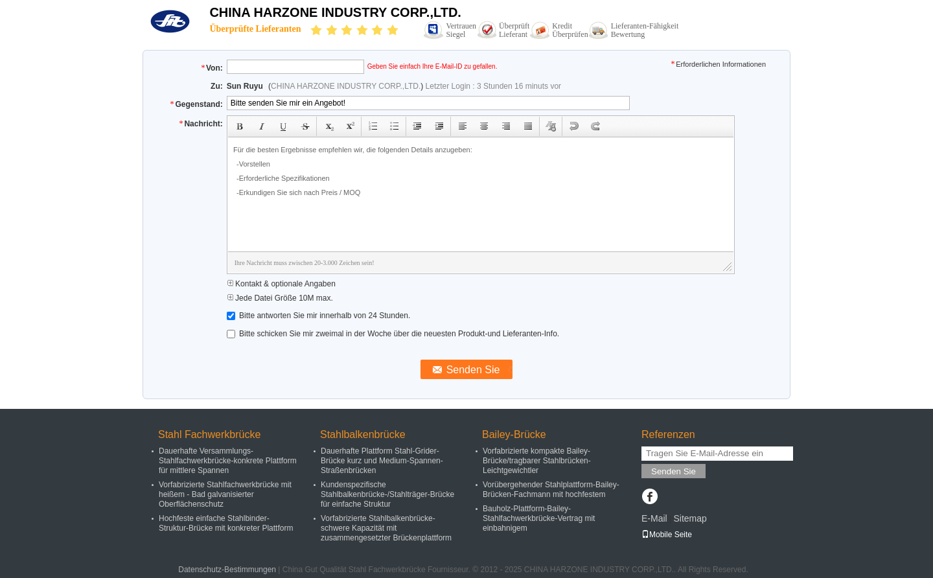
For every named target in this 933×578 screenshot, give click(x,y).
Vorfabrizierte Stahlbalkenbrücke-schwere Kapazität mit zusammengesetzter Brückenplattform (386, 528)
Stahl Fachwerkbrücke (209, 434)
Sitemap (689, 518)
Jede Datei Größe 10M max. (280, 298)
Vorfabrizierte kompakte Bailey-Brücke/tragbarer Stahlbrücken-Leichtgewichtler (537, 460)
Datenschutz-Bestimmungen (227, 569)
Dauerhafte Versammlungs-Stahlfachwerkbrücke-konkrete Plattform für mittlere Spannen (228, 460)
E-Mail (654, 518)
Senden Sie (673, 471)
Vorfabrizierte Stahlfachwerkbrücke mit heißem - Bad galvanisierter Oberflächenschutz (225, 494)
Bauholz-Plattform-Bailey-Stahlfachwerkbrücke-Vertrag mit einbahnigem (539, 518)
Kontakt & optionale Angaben (281, 283)
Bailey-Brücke (514, 434)
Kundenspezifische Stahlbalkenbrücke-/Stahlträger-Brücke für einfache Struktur (387, 494)
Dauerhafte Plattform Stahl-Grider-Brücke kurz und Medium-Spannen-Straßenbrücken (382, 460)
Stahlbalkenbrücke (363, 434)
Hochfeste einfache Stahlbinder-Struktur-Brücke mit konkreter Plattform (226, 523)
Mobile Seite (666, 534)
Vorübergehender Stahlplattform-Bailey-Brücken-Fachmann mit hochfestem (551, 489)
